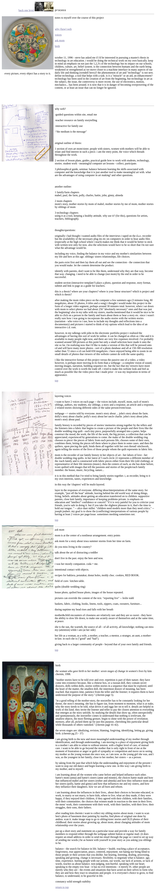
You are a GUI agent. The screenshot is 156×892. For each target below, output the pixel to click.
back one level (26, 10)
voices (58, 34)
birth (57, 46)
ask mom (60, 40)
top (56, 380)
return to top (62, 887)
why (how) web (63, 29)
